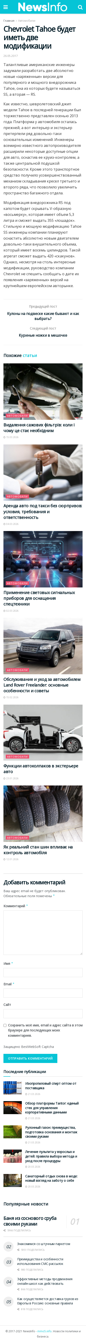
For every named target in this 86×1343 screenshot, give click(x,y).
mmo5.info (44, 1332)
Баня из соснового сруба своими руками (29, 1222)
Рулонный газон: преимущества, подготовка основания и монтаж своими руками (51, 1132)
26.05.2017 (10, 56)
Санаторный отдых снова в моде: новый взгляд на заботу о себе (51, 1178)
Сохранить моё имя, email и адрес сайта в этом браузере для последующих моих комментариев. (45, 1031)
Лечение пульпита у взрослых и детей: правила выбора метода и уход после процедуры (51, 1156)
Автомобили (26, 21)
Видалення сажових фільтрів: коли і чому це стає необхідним (39, 428)
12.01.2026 (11, 860)
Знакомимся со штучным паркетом (43, 1244)
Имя (8, 964)
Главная (8, 21)
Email (9, 984)
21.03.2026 (32, 1094)
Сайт (7, 1005)
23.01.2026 (11, 778)
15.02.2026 (11, 698)
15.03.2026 (11, 437)
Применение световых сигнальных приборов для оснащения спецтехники (39, 598)
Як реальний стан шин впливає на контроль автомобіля (38, 850)
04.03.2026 (11, 524)
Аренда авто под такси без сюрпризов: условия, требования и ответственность (42, 512)
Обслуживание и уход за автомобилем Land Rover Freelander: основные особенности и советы (41, 685)
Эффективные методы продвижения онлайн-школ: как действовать (44, 1281)
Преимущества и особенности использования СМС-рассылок (40, 1262)
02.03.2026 (11, 611)
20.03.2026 (32, 1167)
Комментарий (15, 906)
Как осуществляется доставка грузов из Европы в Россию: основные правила (47, 1301)
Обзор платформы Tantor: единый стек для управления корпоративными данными (52, 1108)
